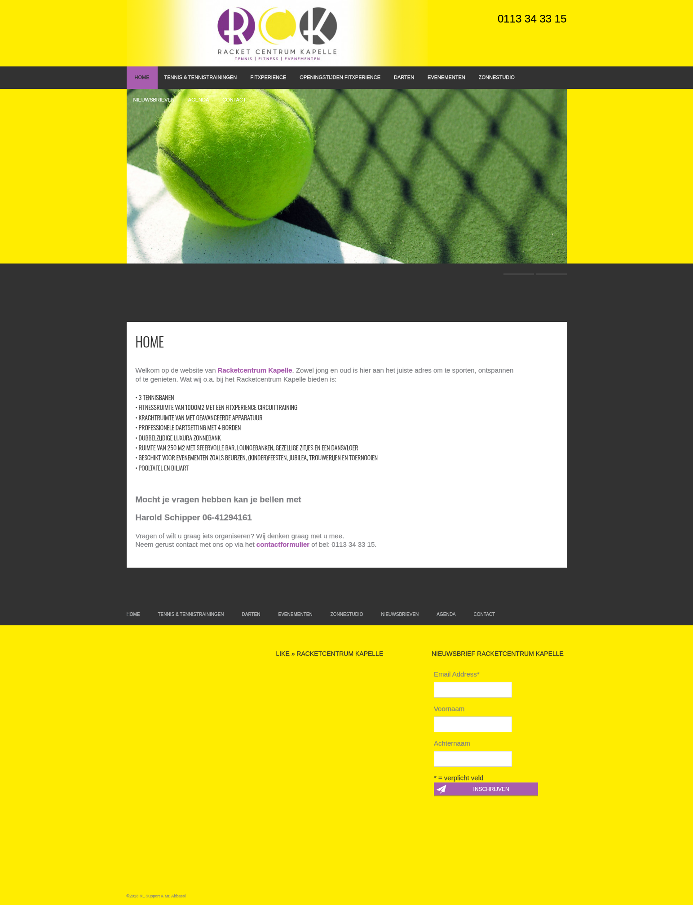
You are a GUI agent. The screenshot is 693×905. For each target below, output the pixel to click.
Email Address (457, 674)
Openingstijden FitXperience (340, 77)
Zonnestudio (497, 77)
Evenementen (446, 77)
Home (142, 77)
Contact (234, 99)
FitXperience (268, 77)
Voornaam (449, 708)
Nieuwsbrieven (154, 99)
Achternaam (452, 743)
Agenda (198, 99)
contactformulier (282, 544)
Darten (404, 77)
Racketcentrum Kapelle (255, 370)
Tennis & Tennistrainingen (200, 77)
